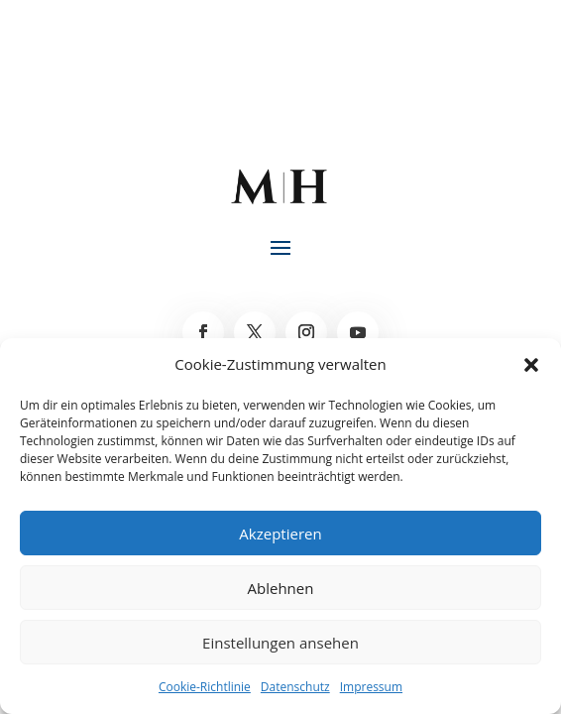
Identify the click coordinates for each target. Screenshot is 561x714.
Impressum (371, 686)
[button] (531, 365)
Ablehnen (281, 588)
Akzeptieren (280, 533)
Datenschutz (295, 686)
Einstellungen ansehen (280, 643)
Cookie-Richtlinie (205, 686)
